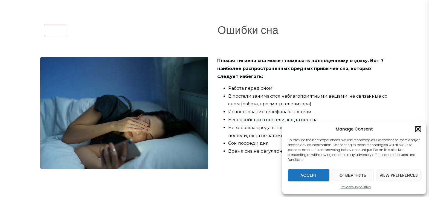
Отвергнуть (353, 175)
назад (55, 30)
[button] (418, 129)
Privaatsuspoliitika (356, 187)
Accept (308, 175)
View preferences (398, 175)
